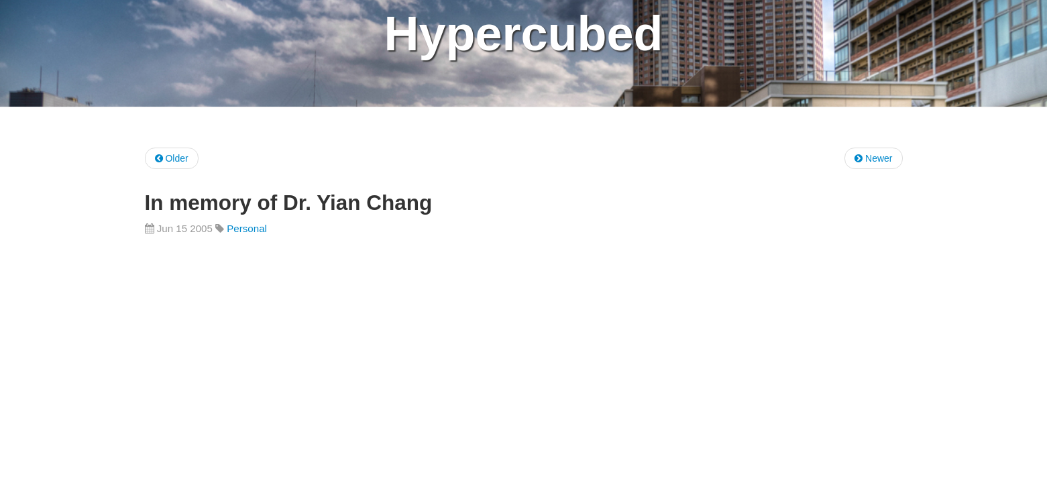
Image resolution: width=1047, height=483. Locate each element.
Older (171, 158)
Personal (247, 228)
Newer (873, 158)
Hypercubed (523, 33)
